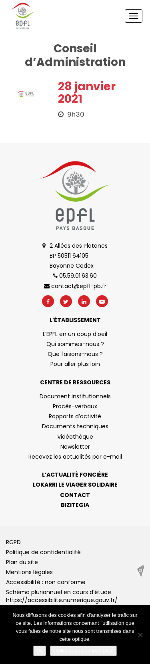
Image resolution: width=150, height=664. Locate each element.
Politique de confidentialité (43, 552)
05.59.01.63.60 (75, 276)
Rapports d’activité (75, 416)
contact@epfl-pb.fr (75, 286)
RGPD (13, 542)
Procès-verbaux (75, 406)
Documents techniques (75, 426)
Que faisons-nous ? (75, 354)
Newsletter (75, 447)
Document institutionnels (75, 396)
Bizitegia (75, 505)
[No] (140, 635)
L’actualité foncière (75, 475)
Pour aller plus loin (75, 364)
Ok (39, 651)
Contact (75, 495)
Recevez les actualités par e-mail (75, 457)
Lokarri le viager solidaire (75, 485)
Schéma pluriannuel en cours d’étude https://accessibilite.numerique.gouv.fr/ (62, 596)
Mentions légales (29, 572)
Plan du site (22, 562)
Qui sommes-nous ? (75, 344)
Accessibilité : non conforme (46, 582)
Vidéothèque (75, 437)
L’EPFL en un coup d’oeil (75, 334)
